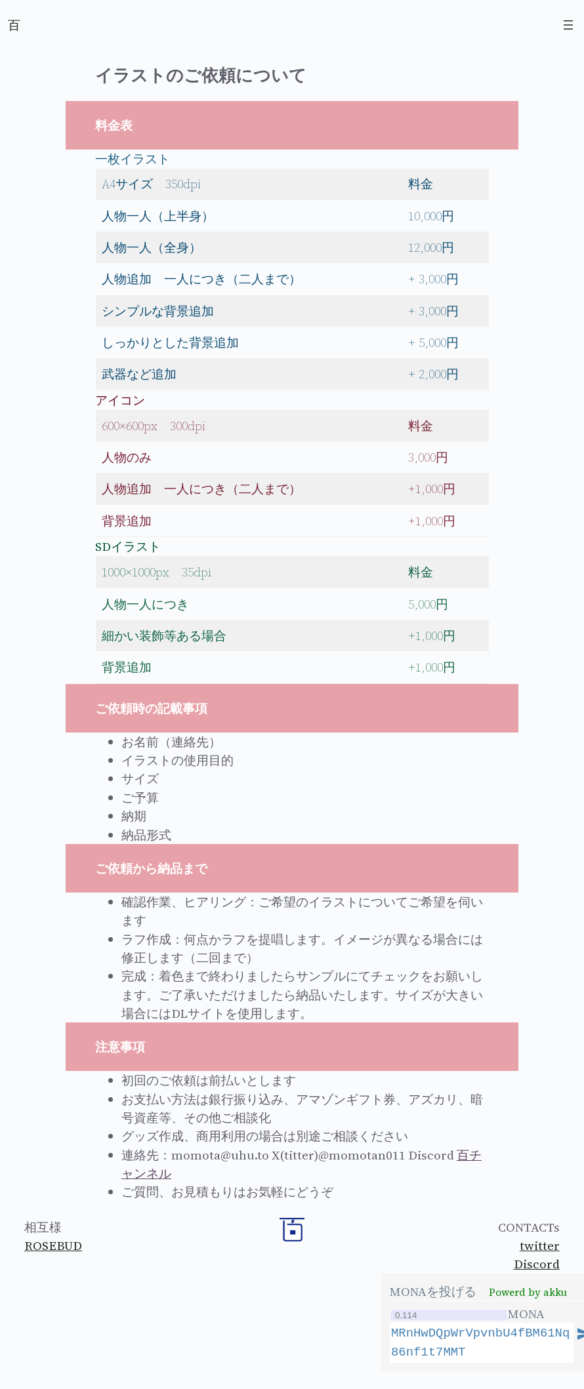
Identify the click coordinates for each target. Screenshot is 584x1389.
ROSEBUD (53, 1245)
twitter (540, 1245)
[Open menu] (568, 25)
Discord (537, 1263)
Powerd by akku (528, 1292)
